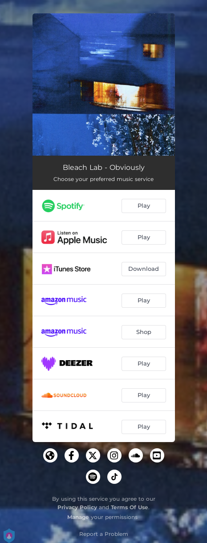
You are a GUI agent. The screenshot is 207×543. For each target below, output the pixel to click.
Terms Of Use (129, 507)
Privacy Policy (77, 507)
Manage (78, 517)
